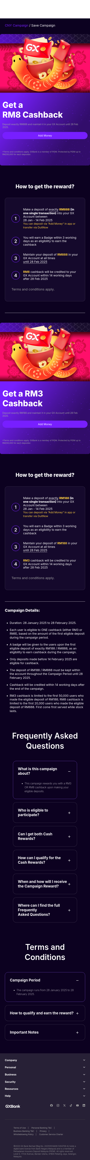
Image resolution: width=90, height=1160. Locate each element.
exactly (53, 209)
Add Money (45, 135)
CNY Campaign (16, 25)
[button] (79, 9)
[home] (20, 9)
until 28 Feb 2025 (35, 261)
